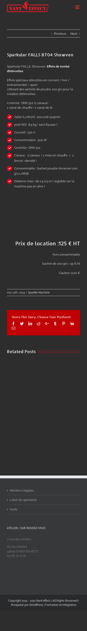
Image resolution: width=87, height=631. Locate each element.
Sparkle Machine (39, 292)
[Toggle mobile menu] (77, 7)
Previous (60, 33)
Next (73, 33)
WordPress (36, 605)
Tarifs (13, 509)
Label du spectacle (23, 500)
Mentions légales (22, 490)
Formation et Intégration (60, 605)
